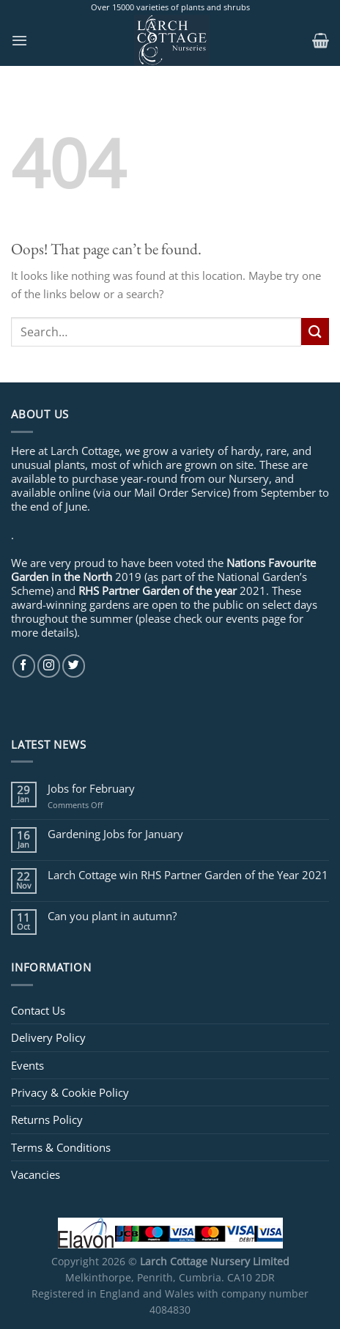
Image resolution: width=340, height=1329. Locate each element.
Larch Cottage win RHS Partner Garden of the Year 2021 (188, 874)
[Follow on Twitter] (73, 665)
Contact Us (38, 1010)
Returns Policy (47, 1119)
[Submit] (315, 331)
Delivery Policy (48, 1037)
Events (27, 1065)
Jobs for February (91, 788)
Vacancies (35, 1174)
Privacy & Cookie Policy (70, 1092)
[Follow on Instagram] (48, 665)
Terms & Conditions (61, 1147)
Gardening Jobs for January (115, 833)
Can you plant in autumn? (112, 915)
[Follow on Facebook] (23, 665)
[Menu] (19, 40)
